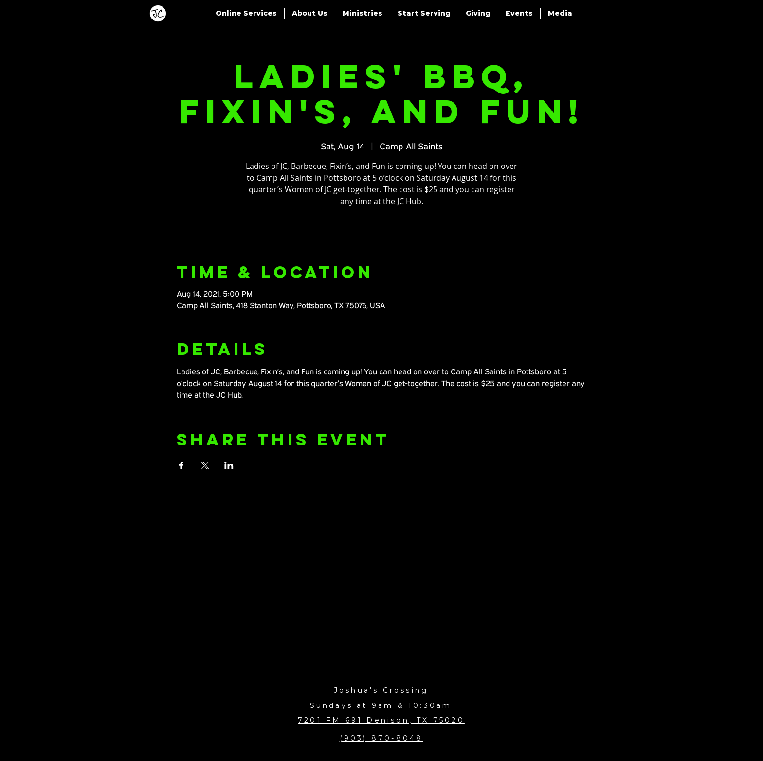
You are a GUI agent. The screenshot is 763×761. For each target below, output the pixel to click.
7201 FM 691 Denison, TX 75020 (381, 720)
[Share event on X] (205, 465)
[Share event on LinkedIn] (229, 465)
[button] (246, 13)
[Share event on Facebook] (181, 465)
